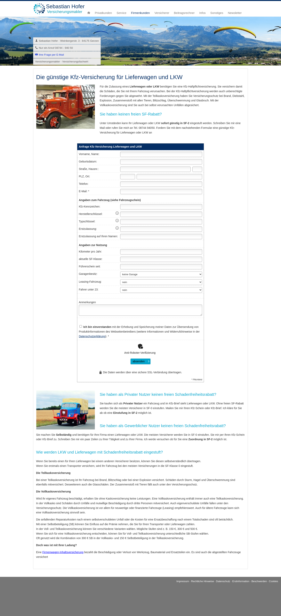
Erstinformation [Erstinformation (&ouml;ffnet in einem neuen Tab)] (240, 581)
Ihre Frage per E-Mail (51, 54)
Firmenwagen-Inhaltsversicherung (63, 552)
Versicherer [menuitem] (161, 12)
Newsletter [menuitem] (235, 12)
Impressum (182, 581)
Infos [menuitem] (202, 12)
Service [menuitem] (121, 12)
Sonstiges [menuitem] (216, 12)
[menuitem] (89, 13)
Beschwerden (259, 581)
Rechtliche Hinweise (202, 581)
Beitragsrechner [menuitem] (184, 12)
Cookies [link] (273, 581)
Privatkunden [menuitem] (103, 12)
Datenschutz (223, 581)
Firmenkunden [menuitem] (140, 12)
